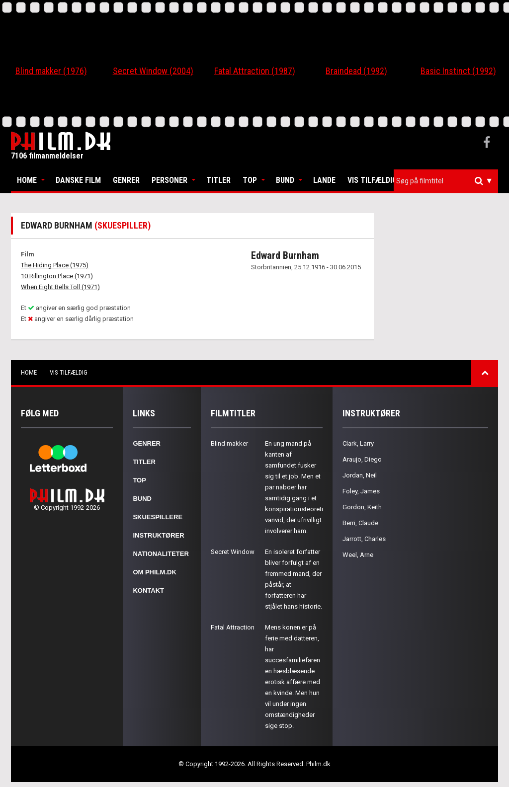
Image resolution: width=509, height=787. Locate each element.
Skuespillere (157, 517)
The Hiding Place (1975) (54, 265)
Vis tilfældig (372, 180)
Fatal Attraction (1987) (254, 71)
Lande (324, 180)
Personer (169, 180)
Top (250, 180)
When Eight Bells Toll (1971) (60, 287)
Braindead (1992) (356, 71)
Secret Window (232, 551)
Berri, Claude (360, 523)
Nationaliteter (160, 553)
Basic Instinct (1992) (458, 71)
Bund (285, 180)
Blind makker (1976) (51, 71)
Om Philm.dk (154, 572)
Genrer (126, 180)
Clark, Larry (358, 443)
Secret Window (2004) (153, 71)
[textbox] (448, 181)
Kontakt (148, 590)
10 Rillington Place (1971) (57, 276)
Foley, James (361, 491)
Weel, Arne (357, 554)
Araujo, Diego (362, 459)
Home (27, 180)
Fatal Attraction (232, 627)
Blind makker (229, 443)
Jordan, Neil (359, 475)
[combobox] (446, 181)
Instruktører (158, 535)
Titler (218, 180)
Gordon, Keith (362, 507)
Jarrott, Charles (364, 539)
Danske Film (78, 180)
